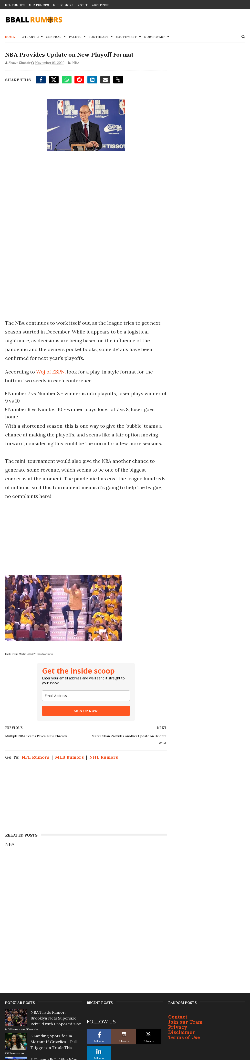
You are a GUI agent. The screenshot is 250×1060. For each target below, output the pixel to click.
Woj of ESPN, (51, 372)
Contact (178, 882)
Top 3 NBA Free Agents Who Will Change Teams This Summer (53, 1002)
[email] (85, 695)
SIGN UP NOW (85, 710)
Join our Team (185, 888)
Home (10, 37)
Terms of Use (184, 903)
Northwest (154, 37)
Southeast (99, 37)
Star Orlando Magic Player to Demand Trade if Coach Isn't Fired (55, 955)
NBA (75, 63)
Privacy (177, 893)
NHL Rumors (63, 5)
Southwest (126, 37)
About (82, 5)
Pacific (75, 37)
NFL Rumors (14, 5)
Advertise (100, 5)
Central (54, 37)
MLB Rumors (39, 5)
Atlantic (30, 37)
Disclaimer (181, 898)
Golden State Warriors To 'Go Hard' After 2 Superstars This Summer (55, 1026)
